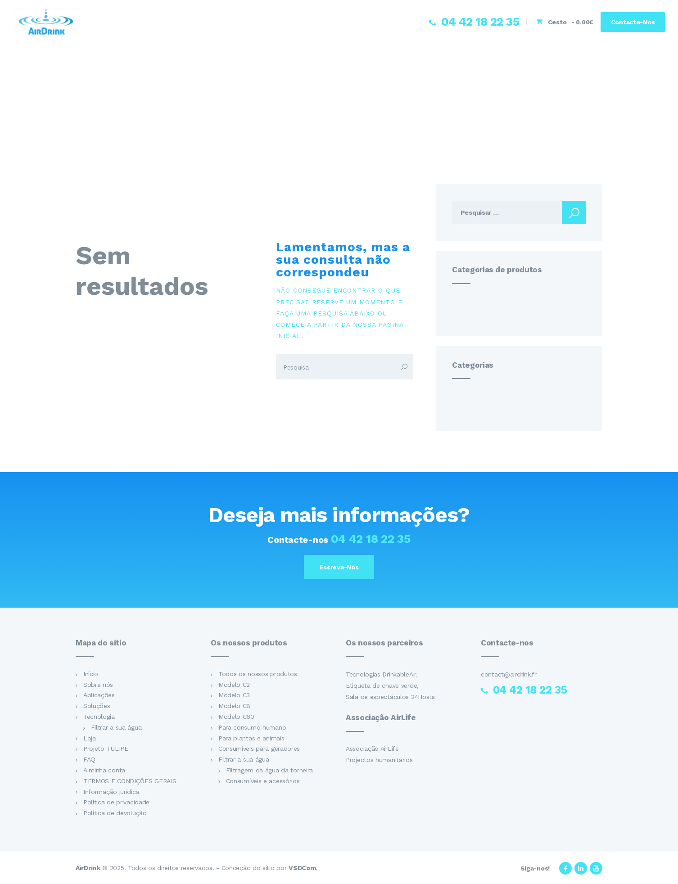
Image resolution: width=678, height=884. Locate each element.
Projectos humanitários (379, 759)
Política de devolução (115, 812)
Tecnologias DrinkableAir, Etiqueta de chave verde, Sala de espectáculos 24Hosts (390, 685)
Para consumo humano (252, 727)
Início (90, 673)
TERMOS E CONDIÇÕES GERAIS (129, 781)
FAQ (89, 759)
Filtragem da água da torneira (269, 770)
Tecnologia (99, 716)
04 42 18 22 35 (371, 539)
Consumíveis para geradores (259, 749)
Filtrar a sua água (116, 727)
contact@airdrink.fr (508, 674)
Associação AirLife (372, 748)
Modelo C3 (234, 695)
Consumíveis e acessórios (263, 781)
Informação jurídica (111, 791)
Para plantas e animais (251, 738)
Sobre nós (98, 684)
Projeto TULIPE (105, 749)
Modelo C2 (234, 684)
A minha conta (104, 770)
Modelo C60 (236, 716)
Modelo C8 (234, 706)
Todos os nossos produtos (257, 673)
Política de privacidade (116, 802)
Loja (89, 738)
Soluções (96, 706)
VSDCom (302, 867)
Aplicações (99, 695)
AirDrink (88, 867)
